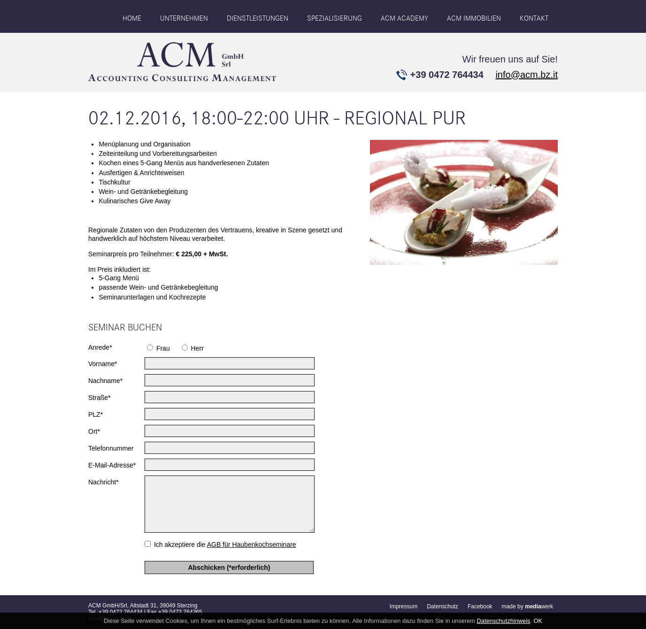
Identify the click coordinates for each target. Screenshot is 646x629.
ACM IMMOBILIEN (474, 18)
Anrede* (100, 347)
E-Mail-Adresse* (112, 465)
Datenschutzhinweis (504, 620)
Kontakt (534, 18)
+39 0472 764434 (447, 74)
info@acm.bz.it (526, 74)
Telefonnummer (111, 448)
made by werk (527, 606)
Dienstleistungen (257, 18)
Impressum (403, 606)
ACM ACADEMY (404, 18)
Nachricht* (103, 482)
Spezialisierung (334, 18)
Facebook (480, 606)
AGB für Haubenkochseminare (251, 544)
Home (132, 18)
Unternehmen (184, 18)
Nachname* (105, 380)
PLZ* (95, 414)
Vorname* (102, 364)
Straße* (99, 397)
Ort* (94, 431)
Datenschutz (442, 606)
